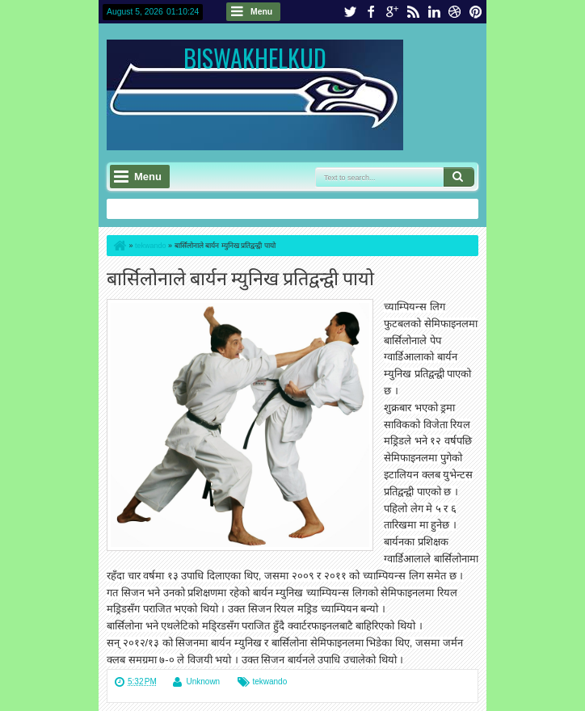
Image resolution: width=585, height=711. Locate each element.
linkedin (433, 11)
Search (459, 177)
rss (412, 11)
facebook (370, 11)
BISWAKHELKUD (254, 58)
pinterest (475, 11)
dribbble (454, 11)
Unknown (203, 681)
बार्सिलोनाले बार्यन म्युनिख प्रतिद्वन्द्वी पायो (240, 277)
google (391, 11)
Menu (261, 11)
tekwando (269, 681)
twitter (349, 11)
